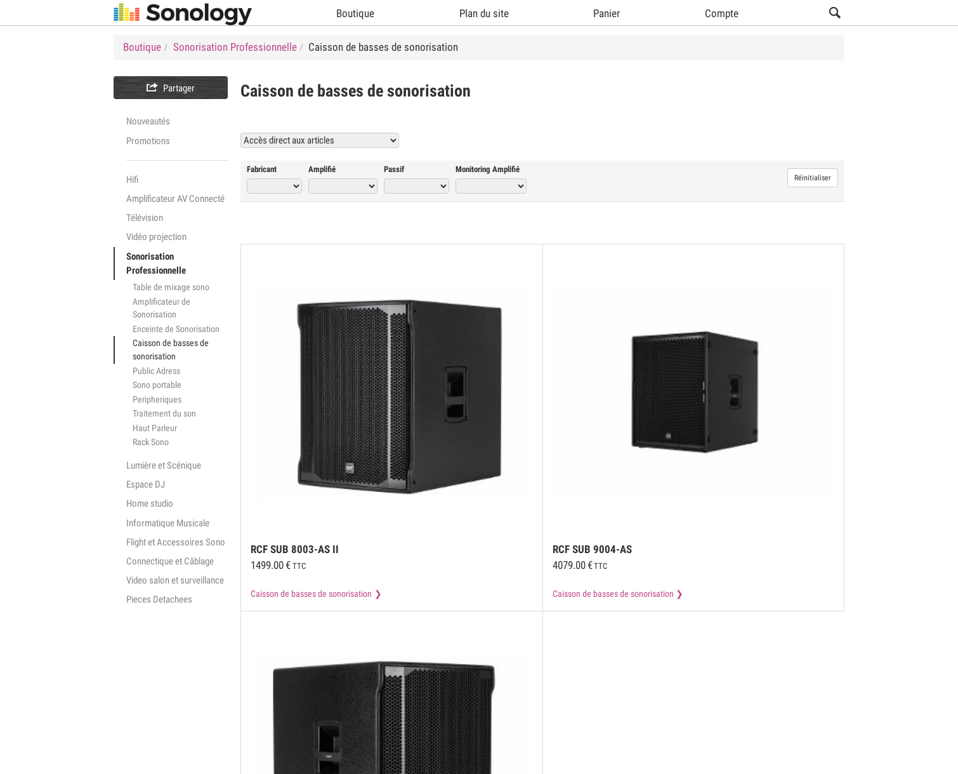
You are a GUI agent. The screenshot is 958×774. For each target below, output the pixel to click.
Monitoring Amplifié (488, 169)
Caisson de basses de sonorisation (171, 349)
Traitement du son (164, 413)
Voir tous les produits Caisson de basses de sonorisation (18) (701, 140)
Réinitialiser (812, 177)
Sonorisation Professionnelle (156, 263)
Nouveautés (148, 121)
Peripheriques (157, 399)
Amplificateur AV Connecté (175, 198)
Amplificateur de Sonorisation (161, 308)
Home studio (149, 503)
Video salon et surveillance (175, 580)
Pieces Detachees (159, 599)
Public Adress (156, 371)
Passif (394, 169)
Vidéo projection (156, 237)
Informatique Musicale (167, 523)
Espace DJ (145, 484)
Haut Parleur (155, 428)
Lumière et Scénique (163, 465)
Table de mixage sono (171, 287)
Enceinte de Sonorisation (176, 329)
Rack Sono (151, 442)
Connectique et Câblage (170, 561)
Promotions (148, 141)
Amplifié (322, 169)
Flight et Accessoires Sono (175, 542)
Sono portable (157, 385)
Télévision (144, 218)
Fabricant (262, 169)
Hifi (132, 179)
